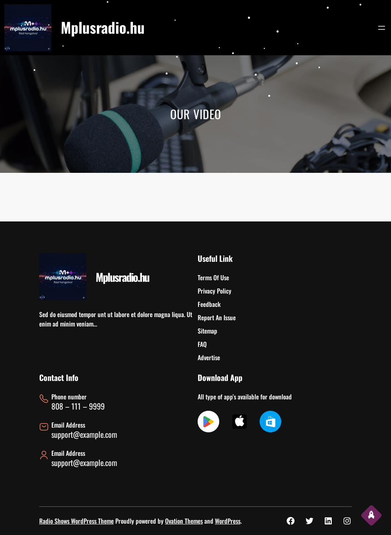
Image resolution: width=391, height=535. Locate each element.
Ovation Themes (184, 521)
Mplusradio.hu (103, 27)
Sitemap (207, 331)
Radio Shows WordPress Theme (76, 521)
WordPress (227, 521)
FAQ (202, 344)
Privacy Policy (214, 291)
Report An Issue (217, 317)
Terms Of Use (213, 277)
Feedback (209, 304)
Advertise (209, 357)
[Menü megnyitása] (381, 28)
